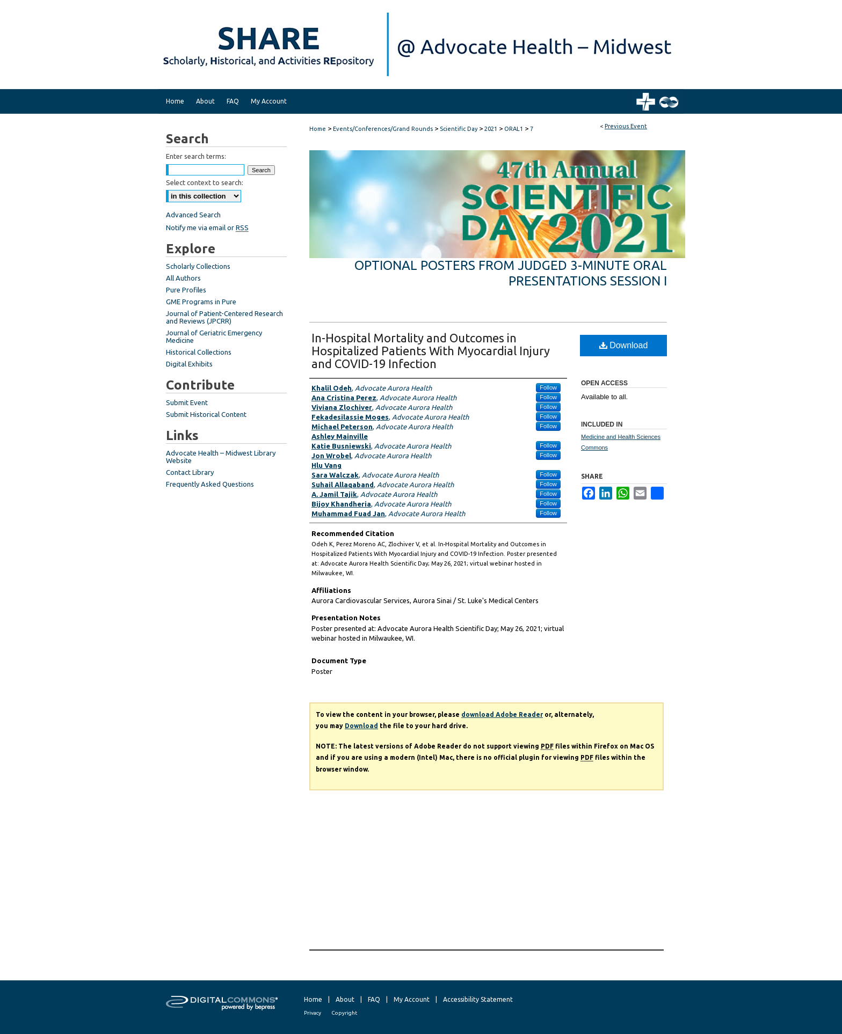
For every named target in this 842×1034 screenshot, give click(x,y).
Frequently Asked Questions (210, 484)
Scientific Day (459, 129)
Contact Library (190, 472)
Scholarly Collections (198, 266)
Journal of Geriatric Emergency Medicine (214, 336)
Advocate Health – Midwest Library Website (220, 456)
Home (317, 129)
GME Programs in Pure (201, 301)
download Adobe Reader (502, 714)
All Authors (183, 278)
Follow (548, 387)
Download (623, 345)
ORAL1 (514, 129)
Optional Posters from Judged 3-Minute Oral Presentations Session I (510, 273)
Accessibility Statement (478, 999)
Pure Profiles (186, 290)
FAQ (374, 999)
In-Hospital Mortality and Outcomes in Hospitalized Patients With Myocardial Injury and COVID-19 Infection (430, 350)
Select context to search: (204, 182)
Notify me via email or (207, 227)
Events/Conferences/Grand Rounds (383, 129)
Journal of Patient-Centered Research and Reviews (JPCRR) (224, 317)
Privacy (312, 1013)
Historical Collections (198, 352)
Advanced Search (193, 214)
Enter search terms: (196, 156)
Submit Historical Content (206, 414)
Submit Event (187, 402)
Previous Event (626, 126)
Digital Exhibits (189, 364)
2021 (491, 129)
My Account (412, 999)
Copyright (344, 1013)
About (345, 999)
